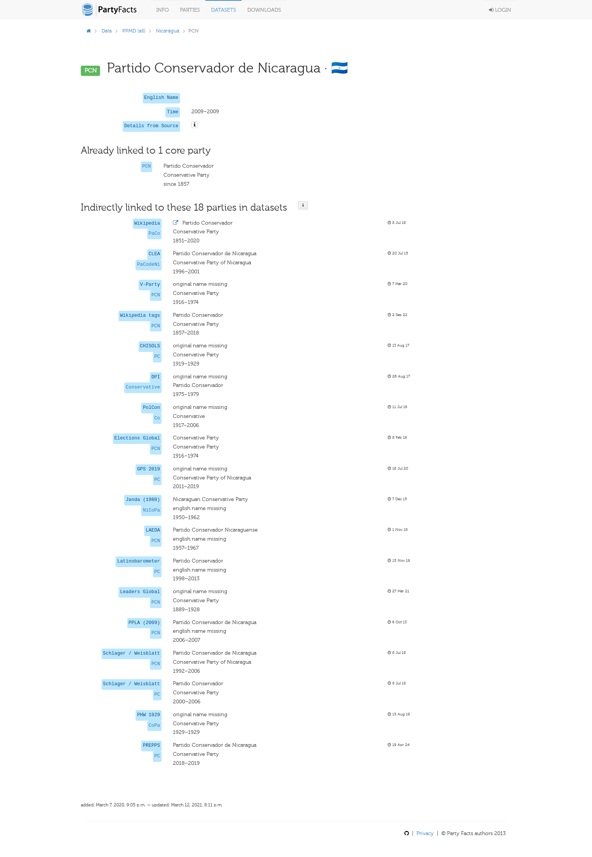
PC (157, 356)
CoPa (154, 725)
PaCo (154, 233)
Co (157, 418)
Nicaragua (167, 31)
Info (162, 10)
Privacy (425, 833)
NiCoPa (151, 510)
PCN (146, 166)
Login (500, 10)
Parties (190, 10)
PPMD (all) (133, 31)
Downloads (264, 10)
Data (107, 31)
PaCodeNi (148, 264)
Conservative (143, 387)
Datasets (223, 10)
